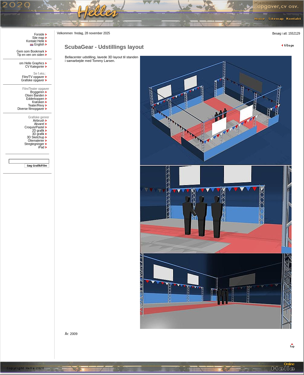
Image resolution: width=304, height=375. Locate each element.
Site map (38, 37)
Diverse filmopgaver (31, 108)
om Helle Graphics (31, 63)
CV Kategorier (34, 66)
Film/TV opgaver (33, 77)
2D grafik (38, 130)
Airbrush (38, 120)
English (37, 44)
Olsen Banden (34, 95)
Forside (39, 34)
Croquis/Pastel (34, 127)
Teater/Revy (36, 105)
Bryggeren (37, 92)
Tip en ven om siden (30, 54)
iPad (41, 147)
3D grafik (38, 134)
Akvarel (39, 124)
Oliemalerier (36, 140)
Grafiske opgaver (32, 80)
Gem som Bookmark (30, 51)
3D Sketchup (35, 137)
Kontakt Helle (35, 41)
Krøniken (38, 102)
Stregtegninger (34, 144)
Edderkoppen (35, 98)
